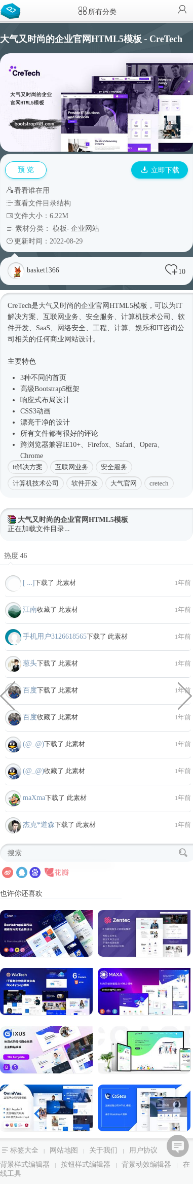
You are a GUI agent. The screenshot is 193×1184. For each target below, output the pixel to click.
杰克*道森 (39, 824)
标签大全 (24, 1150)
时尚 (67, 305)
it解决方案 (28, 467)
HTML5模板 (128, 305)
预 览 (26, 169)
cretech (159, 483)
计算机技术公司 (36, 483)
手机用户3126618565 (55, 636)
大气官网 (123, 483)
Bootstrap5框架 (57, 389)
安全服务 (114, 467)
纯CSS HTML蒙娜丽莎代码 (7, 695)
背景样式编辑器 (25, 1164)
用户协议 (143, 1150)
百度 (30, 690)
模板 (60, 228)
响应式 (31, 400)
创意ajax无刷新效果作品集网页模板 (185, 695)
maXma (34, 798)
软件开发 (84, 483)
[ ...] (28, 582)
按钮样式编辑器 (85, 1164)
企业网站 (85, 228)
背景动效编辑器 (146, 1164)
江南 (30, 609)
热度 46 (15, 556)
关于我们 (103, 1150)
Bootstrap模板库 (12, 10)
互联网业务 (71, 467)
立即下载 (160, 170)
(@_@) (33, 744)
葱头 (30, 663)
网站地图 (64, 1150)
